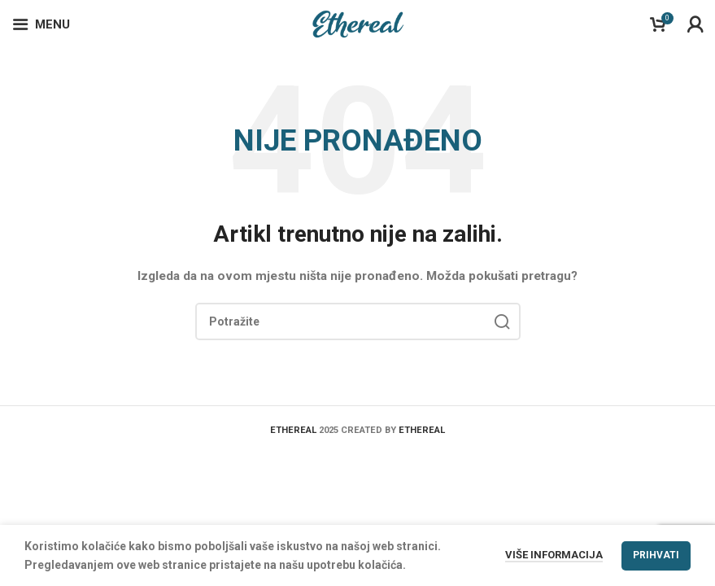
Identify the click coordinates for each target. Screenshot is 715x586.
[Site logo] (357, 23)
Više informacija (554, 555)
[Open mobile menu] (41, 24)
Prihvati (656, 555)
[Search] (358, 321)
